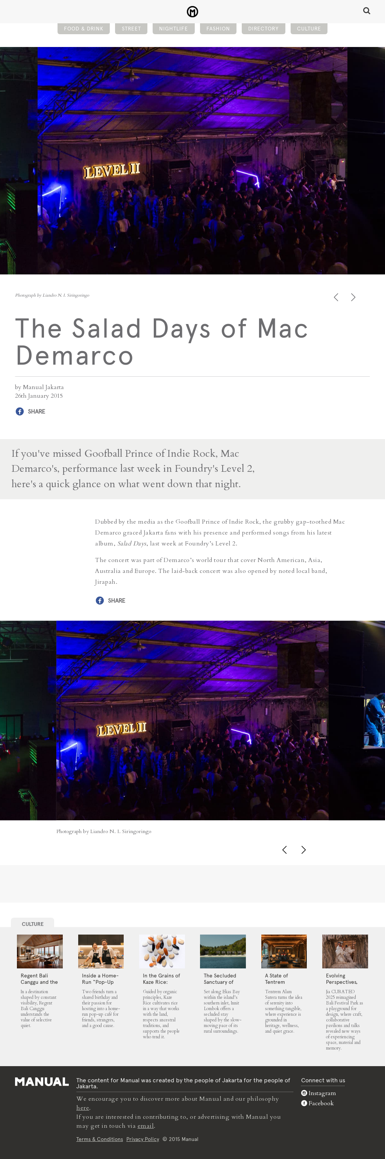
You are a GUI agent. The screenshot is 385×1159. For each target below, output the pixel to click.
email (146, 1126)
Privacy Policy (142, 1139)
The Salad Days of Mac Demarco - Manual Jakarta (192, 11)
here (82, 1108)
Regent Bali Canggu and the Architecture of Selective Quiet (39, 985)
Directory (263, 28)
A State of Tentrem (276, 979)
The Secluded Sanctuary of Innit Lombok (220, 982)
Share (36, 411)
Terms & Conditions (99, 1139)
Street (131, 28)
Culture (309, 28)
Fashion (218, 28)
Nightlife (173, 28)
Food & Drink (83, 28)
